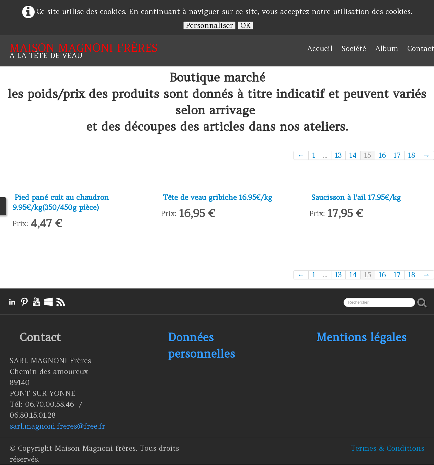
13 (338, 155)
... (325, 155)
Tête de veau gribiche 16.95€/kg (218, 197)
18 (411, 155)
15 (367, 155)
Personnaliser (209, 25)
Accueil (320, 48)
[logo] (83, 51)
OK (245, 25)
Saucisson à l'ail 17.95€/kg (356, 197)
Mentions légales (361, 338)
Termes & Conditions (387, 448)
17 (397, 155)
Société (354, 48)
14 (353, 155)
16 (382, 155)
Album (386, 48)
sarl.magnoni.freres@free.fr (57, 426)
